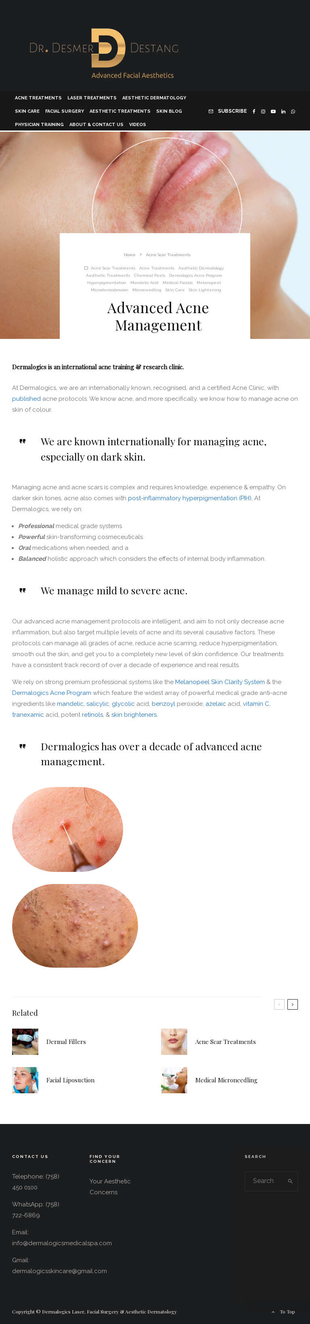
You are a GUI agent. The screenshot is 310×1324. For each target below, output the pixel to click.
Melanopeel (209, 282)
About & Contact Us (96, 124)
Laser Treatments (92, 98)
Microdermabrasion (109, 290)
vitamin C (256, 703)
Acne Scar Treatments (113, 268)
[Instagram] (263, 111)
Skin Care (27, 111)
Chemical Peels (149, 275)
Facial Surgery (64, 111)
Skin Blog (169, 111)
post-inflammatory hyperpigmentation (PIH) (188, 498)
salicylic (97, 703)
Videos (137, 124)
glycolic (124, 703)
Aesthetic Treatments (120, 111)
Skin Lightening (205, 290)
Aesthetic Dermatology (154, 98)
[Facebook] (254, 111)
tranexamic (29, 714)
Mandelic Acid (144, 282)
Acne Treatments (38, 98)
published (27, 398)
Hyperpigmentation (106, 282)
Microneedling (146, 290)
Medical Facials (178, 282)
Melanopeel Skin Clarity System (220, 682)
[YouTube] (273, 111)
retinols (92, 714)
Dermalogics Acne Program (195, 275)
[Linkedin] (283, 111)
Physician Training (39, 124)
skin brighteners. (134, 714)
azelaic (216, 703)
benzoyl (164, 703)
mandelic (70, 703)
